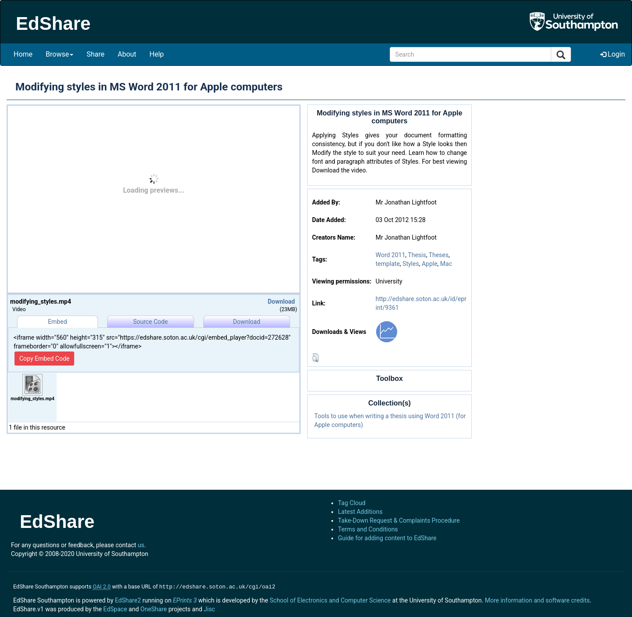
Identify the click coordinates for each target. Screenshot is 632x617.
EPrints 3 (185, 599)
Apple (430, 263)
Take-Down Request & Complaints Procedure (399, 520)
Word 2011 (391, 254)
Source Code (150, 321)
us (141, 545)
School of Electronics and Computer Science (330, 599)
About (127, 54)
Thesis (417, 254)
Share (95, 54)
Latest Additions (360, 511)
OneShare (153, 608)
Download (281, 301)
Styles (410, 263)
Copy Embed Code (44, 358)
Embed (57, 321)
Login (612, 54)
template (388, 263)
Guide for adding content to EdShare (387, 538)
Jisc (209, 608)
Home (23, 54)
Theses (439, 254)
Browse (59, 54)
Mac (446, 263)
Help (157, 54)
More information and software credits (537, 599)
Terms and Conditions (368, 529)
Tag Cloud (352, 502)
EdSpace (115, 608)
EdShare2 (128, 599)
